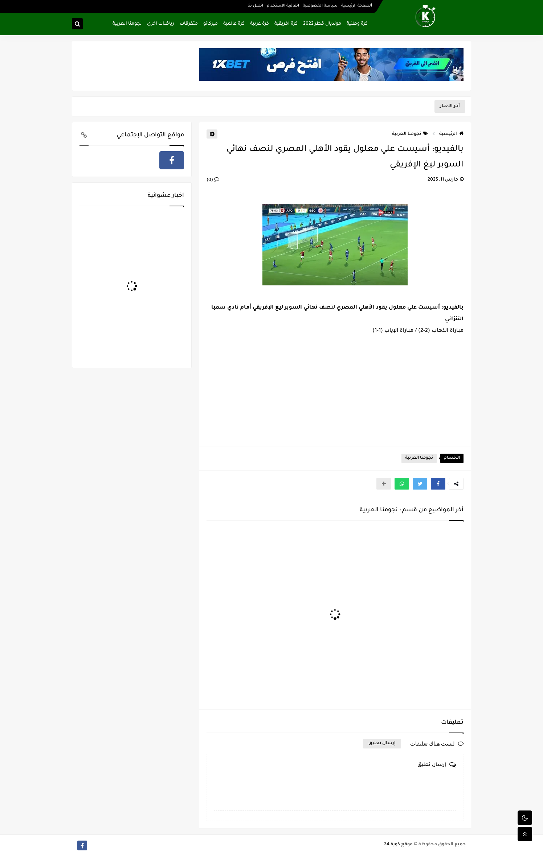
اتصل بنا (255, 6)
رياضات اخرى (160, 23)
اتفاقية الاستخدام (283, 6)
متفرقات (189, 23)
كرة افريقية (286, 23)
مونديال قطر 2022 (322, 23)
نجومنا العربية (127, 23)
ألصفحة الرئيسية (356, 6)
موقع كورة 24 (398, 844)
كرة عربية (259, 23)
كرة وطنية (357, 23)
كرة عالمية (234, 23)
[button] (438, 484)
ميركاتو (210, 23)
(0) (213, 180)
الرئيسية (451, 134)
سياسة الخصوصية (320, 6)
